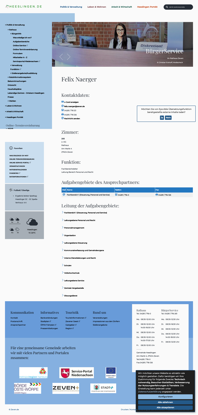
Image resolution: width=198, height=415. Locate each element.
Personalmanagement (72, 228)
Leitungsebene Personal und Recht (78, 220)
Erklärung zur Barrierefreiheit (151, 409)
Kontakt (133, 409)
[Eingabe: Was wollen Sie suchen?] (180, 7)
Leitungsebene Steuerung (74, 243)
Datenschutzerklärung (149, 391)
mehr (10, 128)
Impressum (171, 409)
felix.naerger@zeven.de (73, 106)
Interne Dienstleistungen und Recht (78, 258)
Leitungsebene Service (72, 281)
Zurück (62, 57)
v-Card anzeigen (70, 102)
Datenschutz (183, 409)
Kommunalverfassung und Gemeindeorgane (82, 250)
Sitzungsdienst (69, 296)
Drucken (125, 409)
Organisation (68, 235)
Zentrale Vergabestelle (72, 288)
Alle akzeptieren (165, 407)
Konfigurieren (165, 396)
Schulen (66, 265)
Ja (162, 117)
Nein (168, 117)
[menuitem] (27, 25)
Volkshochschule (70, 273)
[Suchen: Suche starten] (167, 7)
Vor (67, 57)
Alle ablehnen (165, 402)
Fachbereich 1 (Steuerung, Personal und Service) (88, 195)
